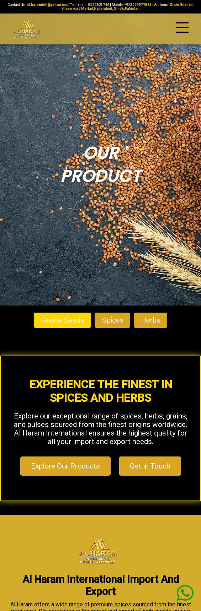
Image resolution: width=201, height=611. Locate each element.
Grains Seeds (62, 320)
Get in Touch (150, 466)
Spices (112, 320)
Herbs (150, 320)
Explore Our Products (65, 466)
